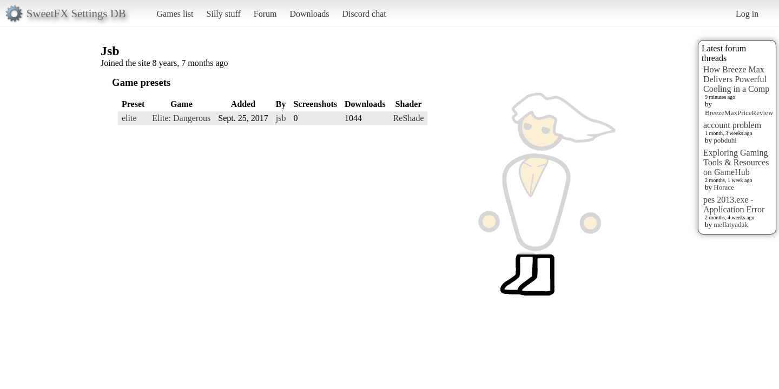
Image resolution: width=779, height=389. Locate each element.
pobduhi (725, 140)
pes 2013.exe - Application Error (733, 204)
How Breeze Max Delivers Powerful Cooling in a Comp (736, 79)
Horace (724, 187)
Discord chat (364, 13)
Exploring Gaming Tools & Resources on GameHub (736, 162)
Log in (747, 13)
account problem (732, 125)
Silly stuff (224, 13)
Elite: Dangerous (181, 118)
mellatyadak (731, 224)
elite (129, 118)
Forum (265, 13)
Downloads (309, 13)
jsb (281, 118)
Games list (175, 13)
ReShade (408, 118)
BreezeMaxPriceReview (739, 113)
